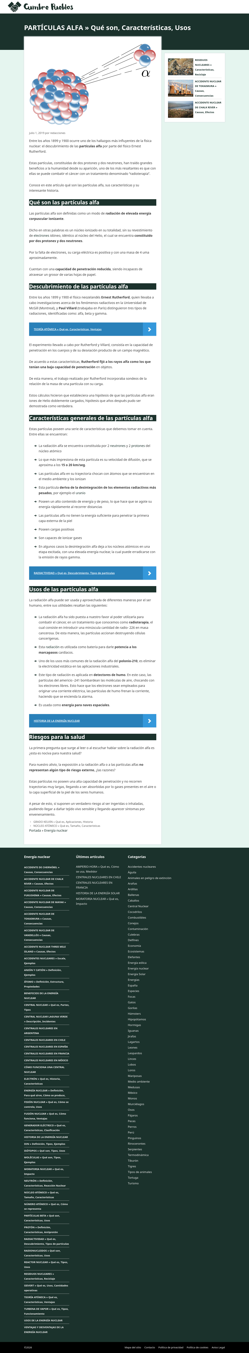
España (133, 985)
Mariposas (135, 1076)
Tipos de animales (140, 1172)
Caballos (133, 900)
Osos (131, 1110)
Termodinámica (138, 1155)
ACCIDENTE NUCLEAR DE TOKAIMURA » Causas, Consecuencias (39, 918)
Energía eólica (137, 963)
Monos (132, 1098)
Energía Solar (137, 974)
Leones (132, 1047)
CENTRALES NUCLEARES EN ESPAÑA (46, 1046)
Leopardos (135, 1053)
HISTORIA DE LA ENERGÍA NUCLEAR (46, 1137)
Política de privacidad (170, 1347)
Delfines (133, 940)
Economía (134, 946)
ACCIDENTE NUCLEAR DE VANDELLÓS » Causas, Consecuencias (39, 935)
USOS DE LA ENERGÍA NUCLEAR (43, 1320)
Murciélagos (136, 1104)
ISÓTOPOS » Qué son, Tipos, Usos (44, 1150)
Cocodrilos (135, 912)
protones (138, 446)
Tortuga (133, 1177)
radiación (53, 647)
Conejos (133, 923)
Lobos (132, 1064)
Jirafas (132, 1036)
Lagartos (134, 1042)
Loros (131, 1070)
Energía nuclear (56, 830)
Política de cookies (197, 1347)
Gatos (132, 1002)
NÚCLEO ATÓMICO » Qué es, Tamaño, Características (66, 826)
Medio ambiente (139, 1081)
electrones (41, 235)
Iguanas (133, 1031)
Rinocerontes (136, 1143)
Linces (132, 1059)
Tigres (132, 1166)
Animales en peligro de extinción (149, 878)
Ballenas (133, 895)
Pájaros (133, 1115)
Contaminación (138, 929)
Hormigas (134, 1025)
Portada (35, 830)
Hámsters (134, 1014)
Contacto (149, 1347)
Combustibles (137, 917)
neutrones (118, 446)
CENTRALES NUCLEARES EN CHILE (44, 1040)
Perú (131, 1132)
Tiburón (133, 1160)
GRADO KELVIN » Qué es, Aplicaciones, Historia (63, 822)
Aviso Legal (218, 1347)
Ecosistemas (136, 951)
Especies (133, 991)
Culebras (134, 934)
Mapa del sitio (132, 1347)
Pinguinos (134, 1138)
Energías (133, 980)
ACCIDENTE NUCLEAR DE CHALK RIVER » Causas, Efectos (208, 107)
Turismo (133, 1183)
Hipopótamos (137, 1019)
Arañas (132, 883)
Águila (132, 872)
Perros (132, 1127)
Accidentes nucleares (142, 867)
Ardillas (133, 889)
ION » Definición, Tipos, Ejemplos (44, 1143)
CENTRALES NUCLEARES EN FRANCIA (46, 1053)
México (132, 1093)
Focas (131, 996)
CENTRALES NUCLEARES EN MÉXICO (46, 1060)
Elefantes (134, 957)
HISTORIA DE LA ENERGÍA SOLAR (98, 893)
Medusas (134, 1087)
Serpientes (135, 1149)
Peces (132, 1121)
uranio (80, 493)
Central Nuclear (138, 906)
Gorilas (132, 1008)
